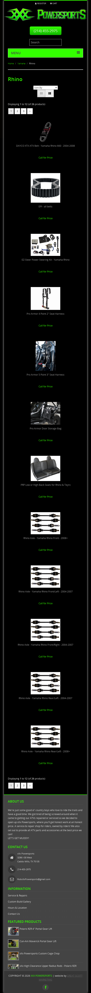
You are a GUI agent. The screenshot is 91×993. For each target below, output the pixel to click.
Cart (53, 3)
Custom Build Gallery (19, 901)
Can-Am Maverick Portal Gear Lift (38, 941)
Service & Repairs (17, 895)
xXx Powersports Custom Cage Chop (39, 953)
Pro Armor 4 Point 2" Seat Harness (45, 313)
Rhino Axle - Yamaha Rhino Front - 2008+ (45, 538)
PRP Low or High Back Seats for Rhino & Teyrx (46, 485)
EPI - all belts (45, 206)
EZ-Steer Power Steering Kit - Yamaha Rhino (46, 259)
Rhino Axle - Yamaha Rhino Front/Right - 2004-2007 (45, 644)
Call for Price (46, 157)
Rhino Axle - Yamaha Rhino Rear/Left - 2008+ (45, 751)
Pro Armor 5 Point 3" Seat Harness (45, 374)
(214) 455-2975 (46, 30)
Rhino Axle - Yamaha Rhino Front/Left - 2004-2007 (46, 591)
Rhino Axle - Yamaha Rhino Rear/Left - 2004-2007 (45, 698)
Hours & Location (17, 907)
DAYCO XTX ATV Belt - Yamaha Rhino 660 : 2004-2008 (45, 145)
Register (40, 3)
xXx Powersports (41, 975)
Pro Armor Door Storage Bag (45, 428)
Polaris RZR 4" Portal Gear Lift (36, 929)
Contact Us (14, 914)
